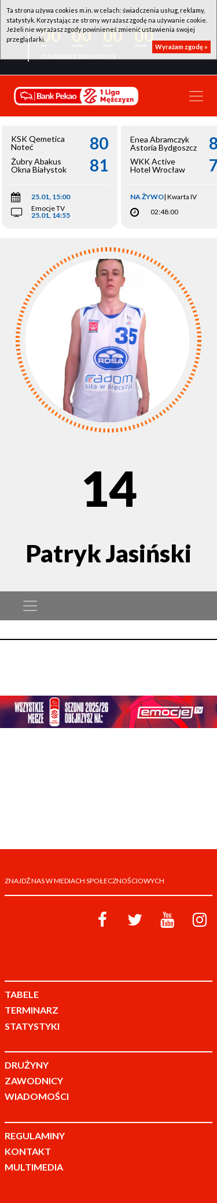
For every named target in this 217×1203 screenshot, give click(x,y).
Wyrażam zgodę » (181, 46)
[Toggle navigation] (196, 96)
